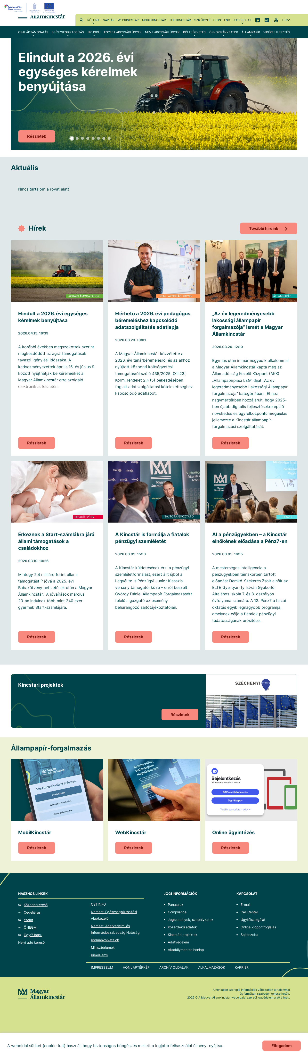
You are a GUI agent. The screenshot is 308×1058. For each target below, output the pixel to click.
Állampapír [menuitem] (251, 32)
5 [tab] (93, 138)
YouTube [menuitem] (276, 20)
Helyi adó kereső (31, 942)
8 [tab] (109, 138)
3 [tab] (82, 138)
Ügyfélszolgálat (253, 919)
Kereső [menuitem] (81, 20)
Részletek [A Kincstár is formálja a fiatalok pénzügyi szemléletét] (133, 636)
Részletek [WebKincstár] (133, 847)
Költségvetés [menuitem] (194, 32)
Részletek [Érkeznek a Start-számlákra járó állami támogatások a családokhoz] (36, 636)
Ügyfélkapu (33, 935)
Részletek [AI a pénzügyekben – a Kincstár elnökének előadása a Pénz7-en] (230, 636)
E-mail (245, 904)
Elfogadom (281, 1045)
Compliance (177, 912)
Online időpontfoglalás (258, 927)
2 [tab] (77, 138)
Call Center (249, 912)
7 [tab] (103, 138)
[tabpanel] (154, 94)
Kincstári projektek (182, 935)
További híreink (263, 228)
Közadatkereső (36, 905)
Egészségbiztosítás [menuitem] (68, 32)
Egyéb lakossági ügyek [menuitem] (123, 32)
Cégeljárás (32, 912)
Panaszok (175, 904)
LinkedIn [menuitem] (266, 20)
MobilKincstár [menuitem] (154, 20)
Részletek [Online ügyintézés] (230, 847)
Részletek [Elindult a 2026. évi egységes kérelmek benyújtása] (36, 136)
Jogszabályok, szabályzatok (190, 919)
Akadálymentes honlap (186, 950)
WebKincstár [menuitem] (128, 20)
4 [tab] (87, 138)
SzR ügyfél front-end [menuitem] (212, 20)
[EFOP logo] (30, 8)
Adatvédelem (178, 942)
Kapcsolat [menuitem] (242, 20)
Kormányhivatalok (105, 940)
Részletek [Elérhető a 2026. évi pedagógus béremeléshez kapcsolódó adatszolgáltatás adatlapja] (133, 443)
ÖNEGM (30, 927)
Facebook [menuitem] (257, 20)
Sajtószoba (249, 935)
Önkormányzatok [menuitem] (223, 32)
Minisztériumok (103, 947)
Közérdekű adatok (182, 927)
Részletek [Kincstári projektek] (179, 714)
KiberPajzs (99, 955)
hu (284, 20)
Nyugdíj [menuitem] (94, 32)
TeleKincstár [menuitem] (180, 20)
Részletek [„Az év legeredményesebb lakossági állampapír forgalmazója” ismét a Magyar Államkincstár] (230, 443)
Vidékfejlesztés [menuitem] (276, 32)
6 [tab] (98, 138)
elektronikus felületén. (38, 386)
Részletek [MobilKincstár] (36, 847)
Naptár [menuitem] (108, 20)
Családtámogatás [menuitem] (33, 32)
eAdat (28, 920)
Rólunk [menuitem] (93, 20)
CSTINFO (98, 904)
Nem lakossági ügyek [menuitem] (162, 32)
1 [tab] (71, 138)
